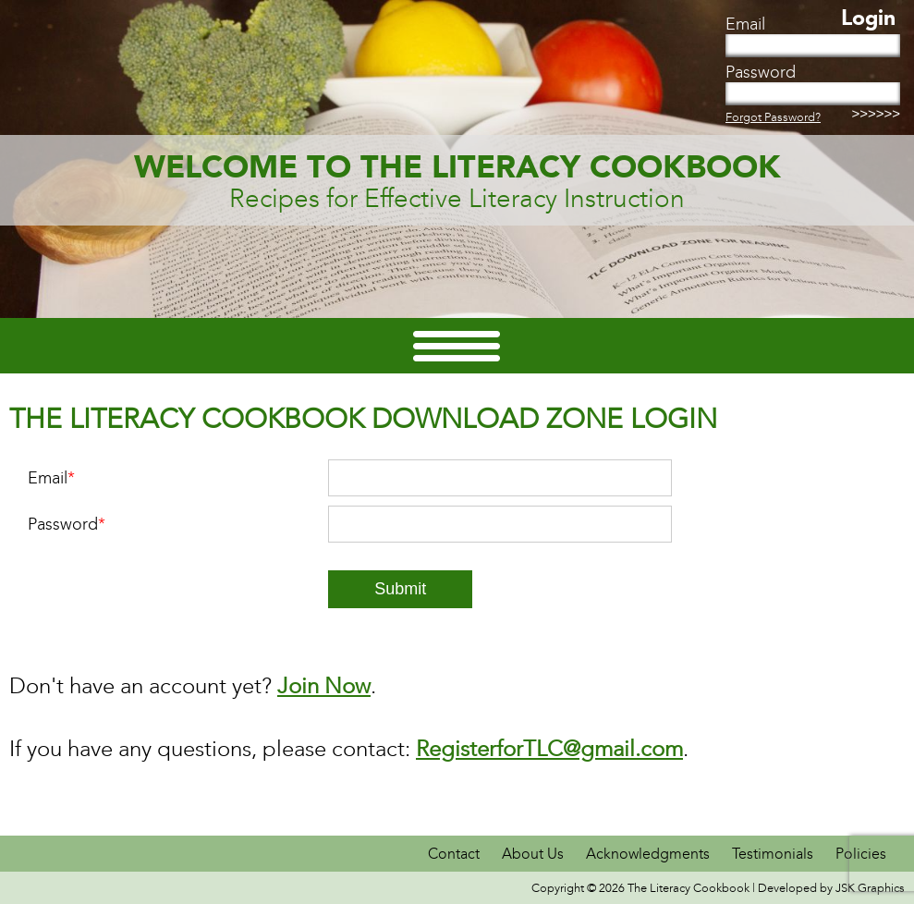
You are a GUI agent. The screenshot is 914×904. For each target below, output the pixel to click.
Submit (400, 589)
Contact (455, 853)
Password (66, 524)
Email (51, 478)
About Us (533, 853)
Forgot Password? (773, 117)
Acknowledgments (649, 853)
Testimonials (772, 853)
